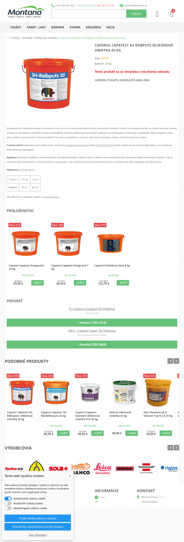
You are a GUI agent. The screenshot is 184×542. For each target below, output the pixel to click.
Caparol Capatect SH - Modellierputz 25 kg (54, 414)
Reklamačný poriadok (110, 520)
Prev (170, 361)
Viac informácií (38, 535)
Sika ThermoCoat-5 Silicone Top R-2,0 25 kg (158, 414)
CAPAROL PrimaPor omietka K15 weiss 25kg (122, 80)
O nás (102, 497)
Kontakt (103, 525)
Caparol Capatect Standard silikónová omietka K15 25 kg (87, 416)
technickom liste (51, 196)
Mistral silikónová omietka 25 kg (120, 414)
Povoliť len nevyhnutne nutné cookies (37, 527)
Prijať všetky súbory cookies (38, 518)
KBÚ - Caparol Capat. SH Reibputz (92, 330)
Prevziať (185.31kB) (92, 323)
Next (176, 361)
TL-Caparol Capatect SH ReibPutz (92, 309)
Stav (97, 58)
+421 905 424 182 (65, 5)
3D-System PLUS (104, 145)
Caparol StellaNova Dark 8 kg (112, 265)
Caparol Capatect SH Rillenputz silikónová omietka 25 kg (20, 416)
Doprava (103, 508)
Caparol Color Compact (77, 145)
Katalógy (103, 502)
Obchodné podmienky (110, 514)
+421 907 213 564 (105, 5)
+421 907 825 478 (85, 5)
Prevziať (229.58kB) (92, 344)
